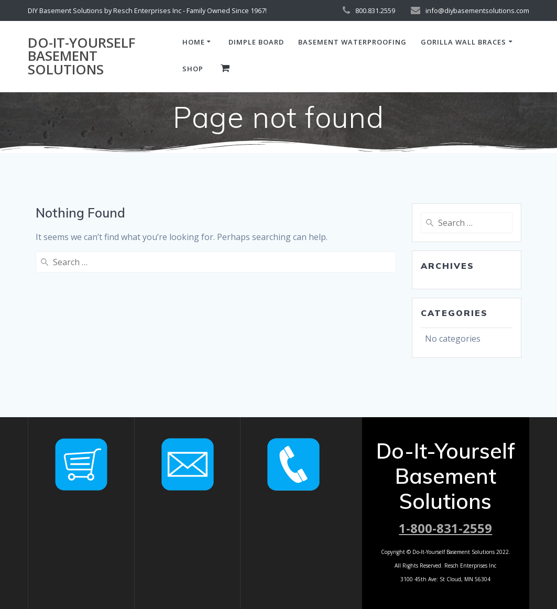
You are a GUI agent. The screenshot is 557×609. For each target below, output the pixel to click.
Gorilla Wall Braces (463, 42)
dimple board (256, 42)
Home (193, 42)
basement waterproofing (352, 42)
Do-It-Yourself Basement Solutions (81, 56)
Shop (192, 68)
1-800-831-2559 (445, 528)
